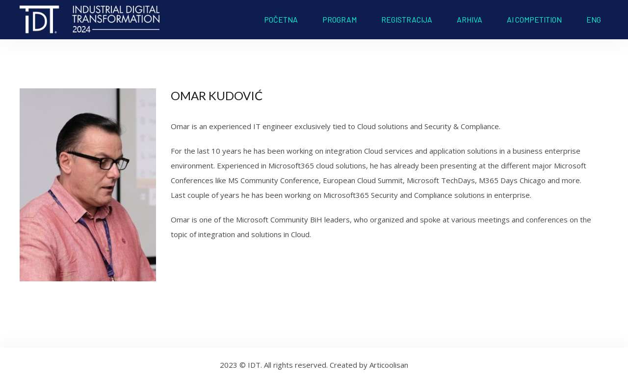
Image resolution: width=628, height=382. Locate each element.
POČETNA (281, 19)
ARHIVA (469, 19)
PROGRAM (339, 19)
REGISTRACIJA (406, 19)
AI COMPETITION (534, 19)
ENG (593, 19)
